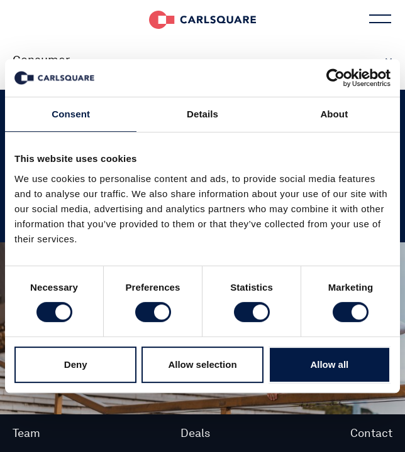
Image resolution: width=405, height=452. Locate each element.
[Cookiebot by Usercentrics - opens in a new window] (335, 77)
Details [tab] (202, 114)
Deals (195, 432)
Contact (371, 432)
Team (26, 432)
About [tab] (334, 114)
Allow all (329, 364)
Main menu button (379, 18)
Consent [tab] (71, 114)
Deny (75, 364)
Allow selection (202, 364)
